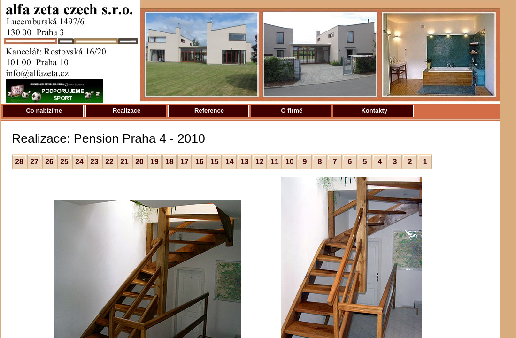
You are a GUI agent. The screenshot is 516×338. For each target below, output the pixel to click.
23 (94, 162)
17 (184, 162)
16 (199, 162)
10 (289, 162)
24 (79, 162)
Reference (208, 110)
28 (19, 162)
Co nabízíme (43, 110)
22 (109, 162)
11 (274, 162)
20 (139, 162)
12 (259, 162)
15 (214, 162)
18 (169, 162)
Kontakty (373, 110)
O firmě (290, 110)
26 (49, 162)
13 (244, 162)
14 (229, 162)
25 (64, 162)
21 (124, 162)
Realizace (125, 110)
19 (154, 162)
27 (34, 162)
